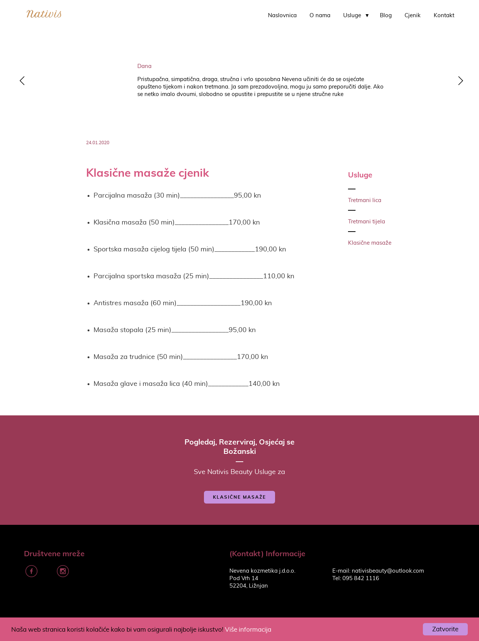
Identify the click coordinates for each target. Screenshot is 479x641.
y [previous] (20, 81)
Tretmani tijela (366, 221)
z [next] (458, 81)
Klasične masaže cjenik (147, 172)
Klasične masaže (369, 243)
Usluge (352, 15)
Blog (386, 15)
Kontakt (444, 15)
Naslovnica (282, 15)
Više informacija (248, 629)
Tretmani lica (364, 200)
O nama (319, 15)
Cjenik (413, 15)
